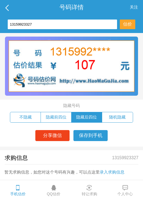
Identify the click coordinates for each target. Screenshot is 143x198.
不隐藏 (25, 117)
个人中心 (125, 190)
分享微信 (52, 135)
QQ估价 (53, 190)
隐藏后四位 (86, 117)
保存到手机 (90, 135)
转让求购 (89, 190)
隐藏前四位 (56, 117)
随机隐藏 (117, 117)
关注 (134, 7)
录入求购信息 (112, 172)
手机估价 (18, 190)
